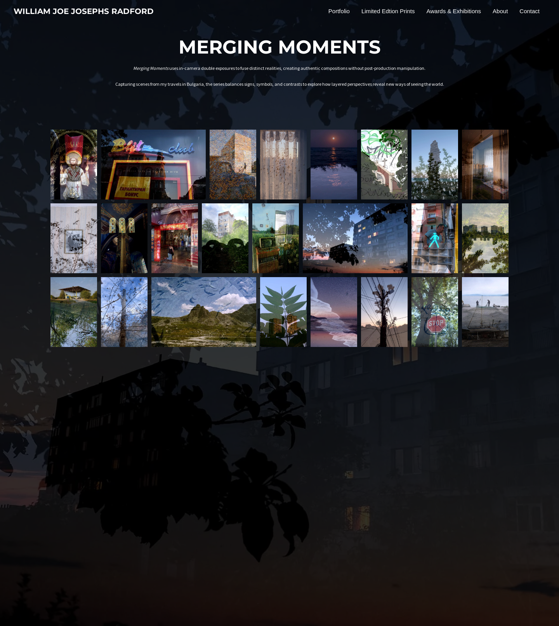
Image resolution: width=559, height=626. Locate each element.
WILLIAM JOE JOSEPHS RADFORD (84, 11)
